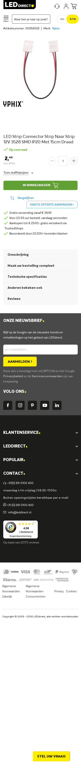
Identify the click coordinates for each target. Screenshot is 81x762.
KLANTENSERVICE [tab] (21, 432)
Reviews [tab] (14, 298)
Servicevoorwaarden (47, 376)
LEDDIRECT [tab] (15, 446)
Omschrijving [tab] (18, 254)
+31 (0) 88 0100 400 (18, 505)
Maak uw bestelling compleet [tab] (31, 265)
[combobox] (31, 19)
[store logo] (19, 4)
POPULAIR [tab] (14, 460)
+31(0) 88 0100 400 (18, 483)
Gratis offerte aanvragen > (52, 204)
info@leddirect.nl (19, 512)
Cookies (71, 591)
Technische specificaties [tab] (27, 276)
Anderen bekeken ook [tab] (25, 287)
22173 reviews (30, 542)
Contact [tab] (14, 473)
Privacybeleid (13, 376)
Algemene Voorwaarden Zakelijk (11, 591)
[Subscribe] (20, 361)
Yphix (56, 28)
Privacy (59, 591)
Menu (5, 21)
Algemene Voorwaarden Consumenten (35, 591)
